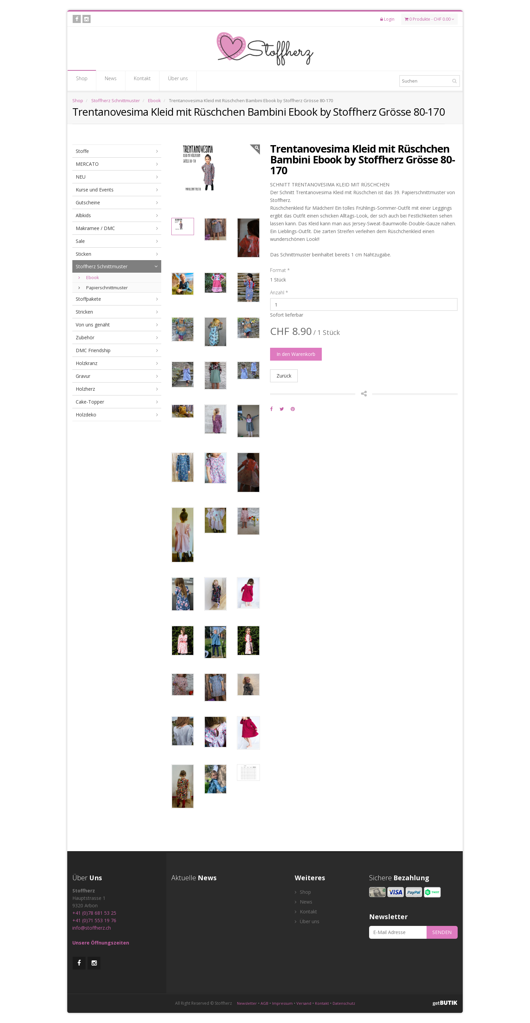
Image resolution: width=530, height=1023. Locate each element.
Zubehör (85, 337)
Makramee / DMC (95, 228)
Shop (82, 80)
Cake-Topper (90, 402)
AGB (264, 1003)
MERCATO (87, 164)
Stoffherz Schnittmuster (115, 100)
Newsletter (247, 1003)
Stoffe (82, 151)
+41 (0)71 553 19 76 (94, 920)
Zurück (283, 375)
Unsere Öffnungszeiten (100, 942)
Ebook (154, 100)
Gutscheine (88, 202)
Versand (303, 1003)
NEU (81, 177)
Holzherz (85, 389)
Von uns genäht (93, 324)
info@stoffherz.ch (91, 928)
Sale (80, 241)
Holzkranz (86, 363)
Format (280, 270)
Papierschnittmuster (103, 288)
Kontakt (142, 80)
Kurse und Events (95, 189)
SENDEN (442, 932)
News (111, 80)
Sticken (83, 254)
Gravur (83, 376)
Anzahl (279, 292)
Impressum (282, 1003)
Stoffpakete (88, 299)
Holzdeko (86, 414)
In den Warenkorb (295, 354)
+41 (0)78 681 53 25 (94, 913)
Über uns (178, 80)
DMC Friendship (93, 350)
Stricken (84, 312)
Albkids (83, 215)
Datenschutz (344, 1003)
